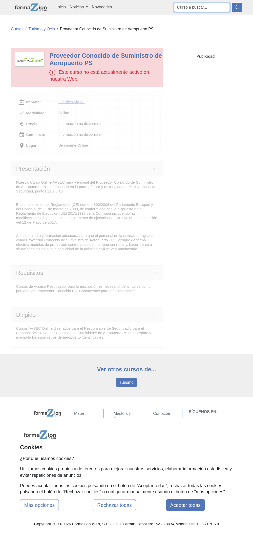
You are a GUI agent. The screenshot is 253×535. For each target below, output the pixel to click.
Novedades (102, 7)
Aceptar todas (185, 505)
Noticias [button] (77, 7)
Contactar (161, 413)
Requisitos (29, 273)
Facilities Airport (71, 102)
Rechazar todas (114, 505)
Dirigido (26, 315)
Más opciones (39, 505)
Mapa (79, 413)
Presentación (33, 169)
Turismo (126, 382)
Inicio (61, 7)
